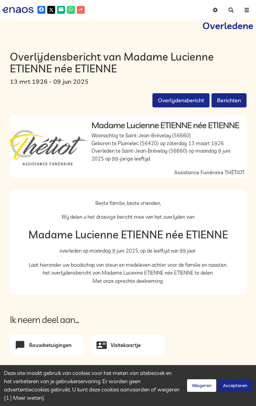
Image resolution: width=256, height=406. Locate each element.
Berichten (229, 100)
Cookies (117, 398)
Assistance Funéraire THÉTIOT (209, 172)
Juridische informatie (154, 398)
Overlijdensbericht (181, 100)
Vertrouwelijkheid (84, 398)
